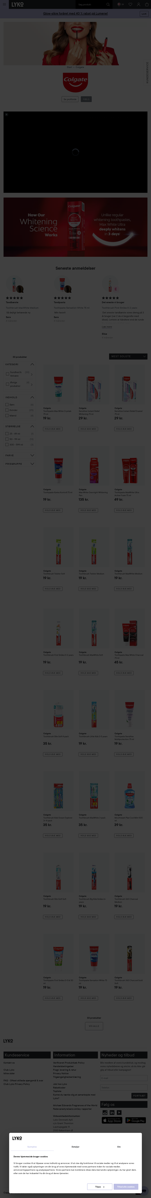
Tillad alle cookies (126, 1187)
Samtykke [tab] (32, 1147)
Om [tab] (119, 1147)
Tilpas (99, 1187)
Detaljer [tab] (75, 1147)
